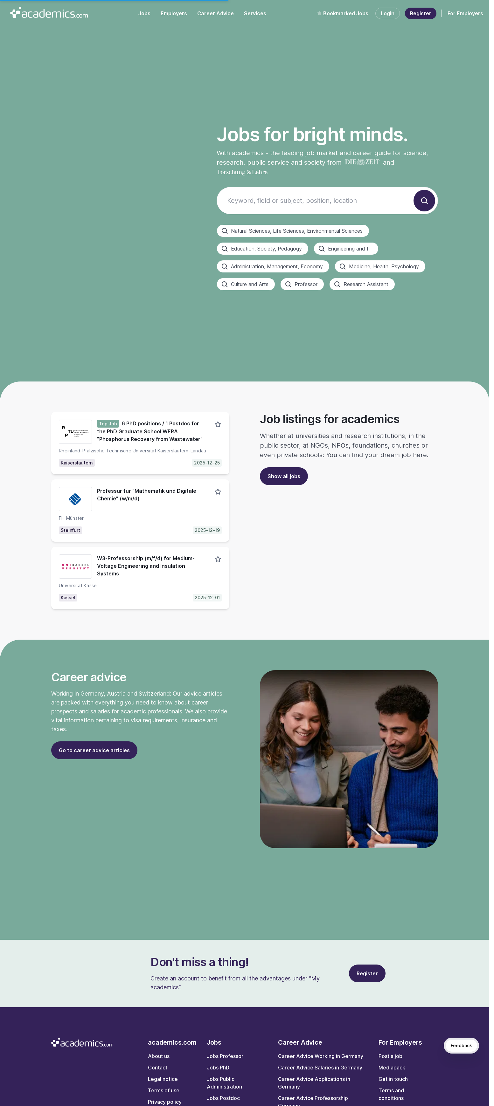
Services (255, 13)
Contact (157, 1067)
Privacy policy (165, 1102)
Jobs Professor (225, 1056)
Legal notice (163, 1079)
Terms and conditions (391, 1094)
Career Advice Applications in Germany (314, 1083)
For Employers (465, 13)
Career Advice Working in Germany (320, 1056)
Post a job (390, 1056)
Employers (174, 13)
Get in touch (393, 1079)
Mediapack (392, 1067)
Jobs (144, 13)
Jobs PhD (218, 1067)
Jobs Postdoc (223, 1098)
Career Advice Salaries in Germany (320, 1067)
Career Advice (215, 13)
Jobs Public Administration (224, 1083)
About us (159, 1056)
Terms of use (163, 1090)
